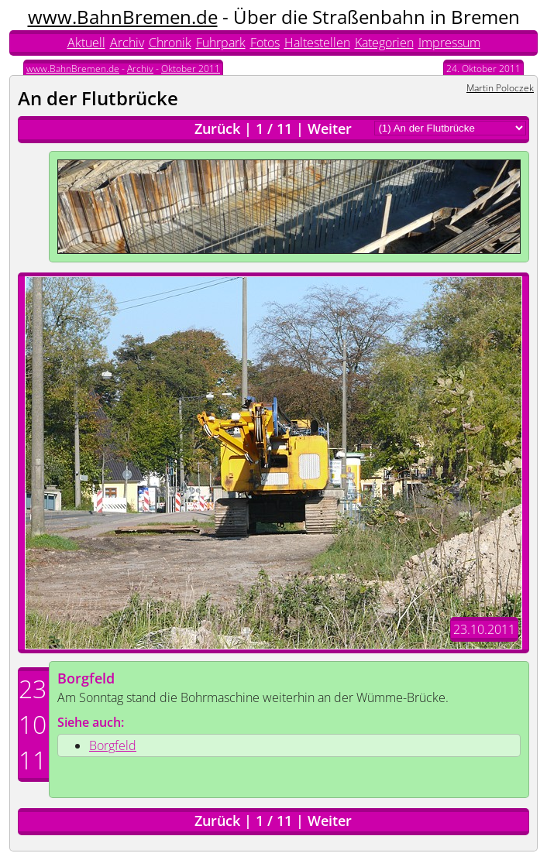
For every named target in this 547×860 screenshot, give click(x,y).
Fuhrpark (221, 42)
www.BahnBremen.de (123, 16)
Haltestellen (317, 42)
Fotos (265, 42)
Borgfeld (86, 678)
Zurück (217, 128)
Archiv (127, 42)
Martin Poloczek (500, 87)
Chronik (170, 42)
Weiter (330, 128)
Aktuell (86, 42)
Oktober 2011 (190, 68)
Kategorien (384, 42)
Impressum (449, 42)
